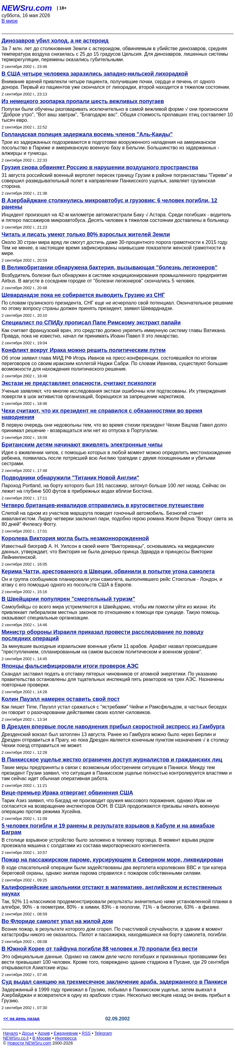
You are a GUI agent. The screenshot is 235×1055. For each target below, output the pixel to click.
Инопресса (66, 1038)
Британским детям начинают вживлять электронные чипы (82, 445)
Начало (10, 1033)
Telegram (103, 1033)
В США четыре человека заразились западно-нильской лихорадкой (95, 74)
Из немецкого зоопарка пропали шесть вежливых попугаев (83, 101)
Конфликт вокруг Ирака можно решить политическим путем (84, 350)
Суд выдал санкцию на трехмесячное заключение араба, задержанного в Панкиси (114, 982)
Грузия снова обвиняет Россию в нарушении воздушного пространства (100, 167)
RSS (86, 1033)
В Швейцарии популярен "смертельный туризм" (68, 599)
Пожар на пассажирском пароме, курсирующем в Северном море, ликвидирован (112, 860)
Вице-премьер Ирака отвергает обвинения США (67, 793)
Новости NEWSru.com (29, 1043)
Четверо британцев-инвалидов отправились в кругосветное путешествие (103, 505)
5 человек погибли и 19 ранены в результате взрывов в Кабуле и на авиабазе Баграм (108, 829)
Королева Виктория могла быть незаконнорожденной (75, 538)
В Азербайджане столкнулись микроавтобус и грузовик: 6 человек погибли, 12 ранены (109, 203)
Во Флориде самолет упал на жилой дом (57, 921)
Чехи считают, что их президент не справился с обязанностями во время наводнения (102, 414)
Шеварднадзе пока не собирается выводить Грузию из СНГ (83, 295)
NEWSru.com (27, 8)
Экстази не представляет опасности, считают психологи (79, 383)
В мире (10, 21)
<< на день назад (21, 1018)
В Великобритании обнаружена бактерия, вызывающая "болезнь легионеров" (110, 267)
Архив (44, 1033)
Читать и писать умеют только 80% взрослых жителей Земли (86, 234)
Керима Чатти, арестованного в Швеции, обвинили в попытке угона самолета (108, 571)
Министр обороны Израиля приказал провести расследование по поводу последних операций (102, 635)
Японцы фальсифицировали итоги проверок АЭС (70, 666)
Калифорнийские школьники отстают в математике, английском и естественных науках (112, 890)
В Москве (41, 1038)
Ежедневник (66, 1033)
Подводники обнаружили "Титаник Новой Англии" (70, 478)
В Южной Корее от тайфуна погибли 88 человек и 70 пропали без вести (99, 949)
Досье (28, 1033)
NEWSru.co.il (15, 1038)
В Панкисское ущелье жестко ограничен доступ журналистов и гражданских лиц (112, 760)
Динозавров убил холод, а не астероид (55, 41)
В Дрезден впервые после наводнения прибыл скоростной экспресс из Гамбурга (113, 727)
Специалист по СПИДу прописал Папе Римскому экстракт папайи (91, 323)
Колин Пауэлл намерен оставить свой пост (61, 699)
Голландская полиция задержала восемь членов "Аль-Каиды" (87, 134)
